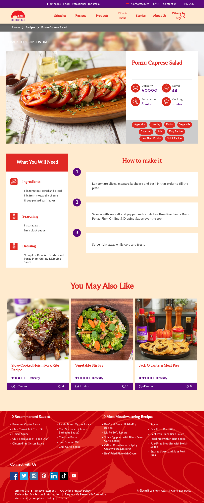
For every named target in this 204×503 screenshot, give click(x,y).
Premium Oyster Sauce (26, 424)
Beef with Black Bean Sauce (167, 434)
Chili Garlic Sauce (69, 446)
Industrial (94, 3)
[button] (195, 15)
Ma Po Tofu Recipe (115, 432)
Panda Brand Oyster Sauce (75, 424)
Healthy (155, 124)
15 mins (82, 386)
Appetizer (146, 131)
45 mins (147, 386)
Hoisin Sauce (20, 434)
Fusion (169, 124)
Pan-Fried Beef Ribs (162, 429)
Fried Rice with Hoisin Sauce (167, 439)
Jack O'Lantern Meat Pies (159, 365)
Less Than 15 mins (151, 138)
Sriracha (60, 15)
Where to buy (178, 16)
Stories (141, 15)
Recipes (80, 15)
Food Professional (74, 3)
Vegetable (184, 124)
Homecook (54, 3)
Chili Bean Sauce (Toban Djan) (30, 439)
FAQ (156, 4)
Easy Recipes (176, 131)
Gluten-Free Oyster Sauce (28, 443)
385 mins (20, 386)
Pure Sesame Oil (69, 442)
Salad (160, 131)
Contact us (169, 4)
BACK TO (17, 42)
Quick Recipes (174, 138)
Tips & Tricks (122, 16)
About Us (159, 15)
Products (102, 15)
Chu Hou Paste (68, 437)
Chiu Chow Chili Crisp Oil (27, 429)
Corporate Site (137, 4)
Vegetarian (139, 124)
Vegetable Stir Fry (89, 365)
